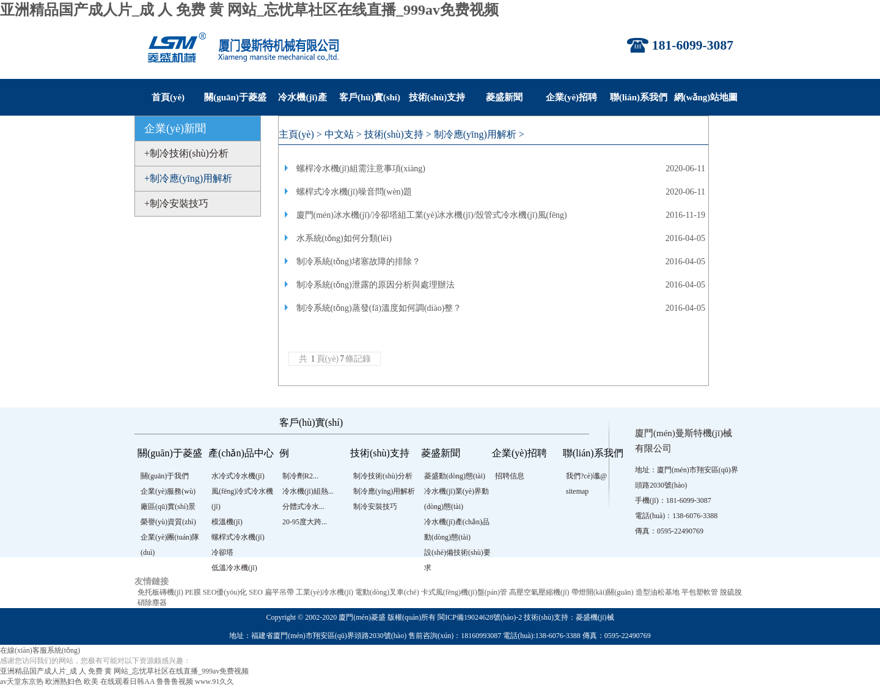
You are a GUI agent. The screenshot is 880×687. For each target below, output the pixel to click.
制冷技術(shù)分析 (383, 476)
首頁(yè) (168, 97)
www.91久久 (214, 681)
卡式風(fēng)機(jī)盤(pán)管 (464, 592)
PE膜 (193, 592)
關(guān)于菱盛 (235, 97)
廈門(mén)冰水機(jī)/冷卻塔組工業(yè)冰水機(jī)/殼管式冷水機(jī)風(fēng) (431, 215)
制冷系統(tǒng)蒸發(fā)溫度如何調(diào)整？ (379, 308)
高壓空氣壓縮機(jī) (539, 592)
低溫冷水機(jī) (234, 567)
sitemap (577, 491)
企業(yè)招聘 (571, 97)
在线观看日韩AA (127, 681)
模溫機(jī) (227, 522)
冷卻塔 (222, 552)
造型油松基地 (658, 592)
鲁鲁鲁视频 (174, 681)
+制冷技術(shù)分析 (186, 153)
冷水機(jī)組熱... (308, 491)
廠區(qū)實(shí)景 (168, 506)
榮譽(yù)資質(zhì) (168, 522)
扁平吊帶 (279, 592)
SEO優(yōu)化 (225, 592)
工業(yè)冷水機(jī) (324, 592)
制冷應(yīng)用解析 (475, 134)
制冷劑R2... (300, 476)
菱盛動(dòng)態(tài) (454, 476)
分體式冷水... (303, 506)
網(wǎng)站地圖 (706, 97)
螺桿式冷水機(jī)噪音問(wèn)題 (354, 191)
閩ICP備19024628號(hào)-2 (480, 617)
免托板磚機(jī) (160, 592)
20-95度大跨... (304, 522)
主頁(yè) (296, 134)
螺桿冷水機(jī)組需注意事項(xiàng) (361, 168)
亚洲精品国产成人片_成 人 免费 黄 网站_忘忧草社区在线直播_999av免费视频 (249, 10)
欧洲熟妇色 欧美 (71, 681)
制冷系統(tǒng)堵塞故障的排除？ (358, 261)
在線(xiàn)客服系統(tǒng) (40, 650)
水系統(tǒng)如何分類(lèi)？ (344, 238)
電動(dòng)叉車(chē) (387, 592)
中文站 (339, 134)
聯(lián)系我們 (638, 97)
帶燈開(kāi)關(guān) (602, 592)
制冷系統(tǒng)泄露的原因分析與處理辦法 (375, 284)
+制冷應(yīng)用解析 (188, 178)
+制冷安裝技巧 (176, 203)
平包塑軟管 (699, 592)
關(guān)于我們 (165, 476)
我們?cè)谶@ (586, 476)
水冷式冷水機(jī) (238, 476)
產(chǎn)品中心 (241, 453)
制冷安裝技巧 (375, 506)
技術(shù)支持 (437, 97)
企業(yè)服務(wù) (168, 491)
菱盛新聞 (504, 97)
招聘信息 (509, 476)
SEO (256, 592)
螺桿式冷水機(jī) (238, 537)
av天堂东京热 (21, 681)
